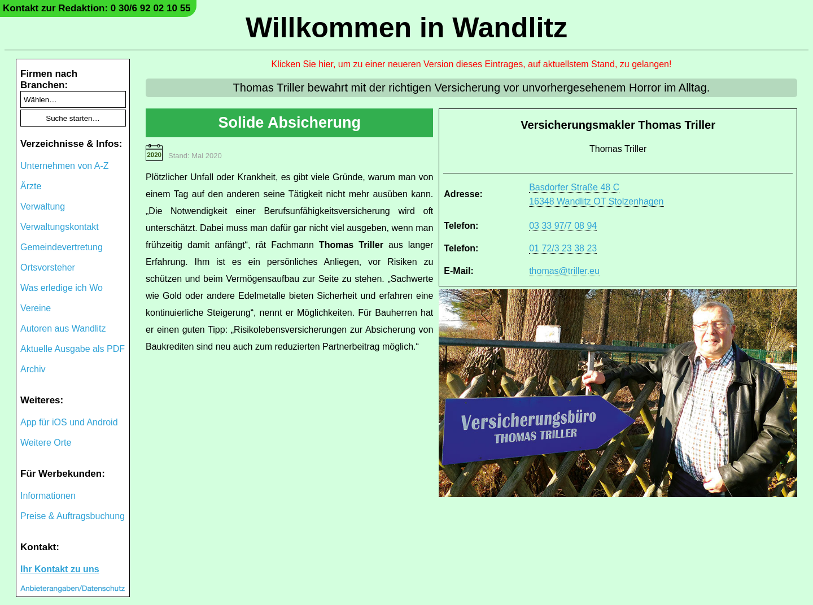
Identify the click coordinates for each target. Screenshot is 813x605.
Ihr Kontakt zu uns (59, 569)
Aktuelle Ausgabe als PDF (72, 349)
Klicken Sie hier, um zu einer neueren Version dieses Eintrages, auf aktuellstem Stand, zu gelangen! (472, 64)
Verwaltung (42, 206)
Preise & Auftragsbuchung (72, 516)
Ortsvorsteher (47, 267)
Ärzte (30, 186)
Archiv (32, 369)
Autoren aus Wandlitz (63, 328)
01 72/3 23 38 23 (563, 248)
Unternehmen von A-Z (64, 166)
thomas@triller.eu (564, 271)
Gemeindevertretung (61, 247)
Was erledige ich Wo (61, 288)
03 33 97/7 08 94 (563, 225)
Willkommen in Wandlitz (406, 27)
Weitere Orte (45, 442)
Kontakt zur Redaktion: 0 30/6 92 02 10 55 (97, 8)
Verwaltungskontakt (59, 227)
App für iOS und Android (69, 422)
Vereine (35, 308)
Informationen (48, 495)
